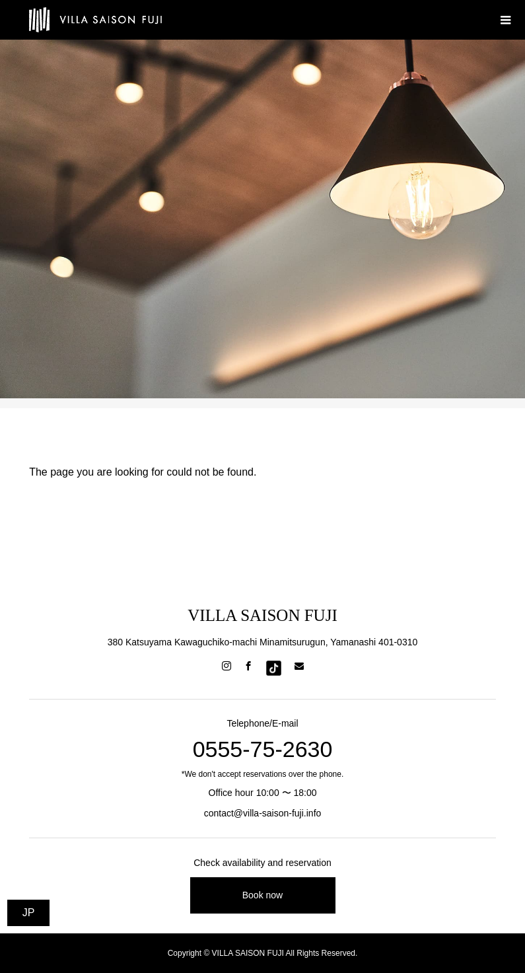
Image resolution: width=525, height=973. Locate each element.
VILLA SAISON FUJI (262, 615)
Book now (262, 895)
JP (28, 912)
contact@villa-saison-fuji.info (263, 813)
